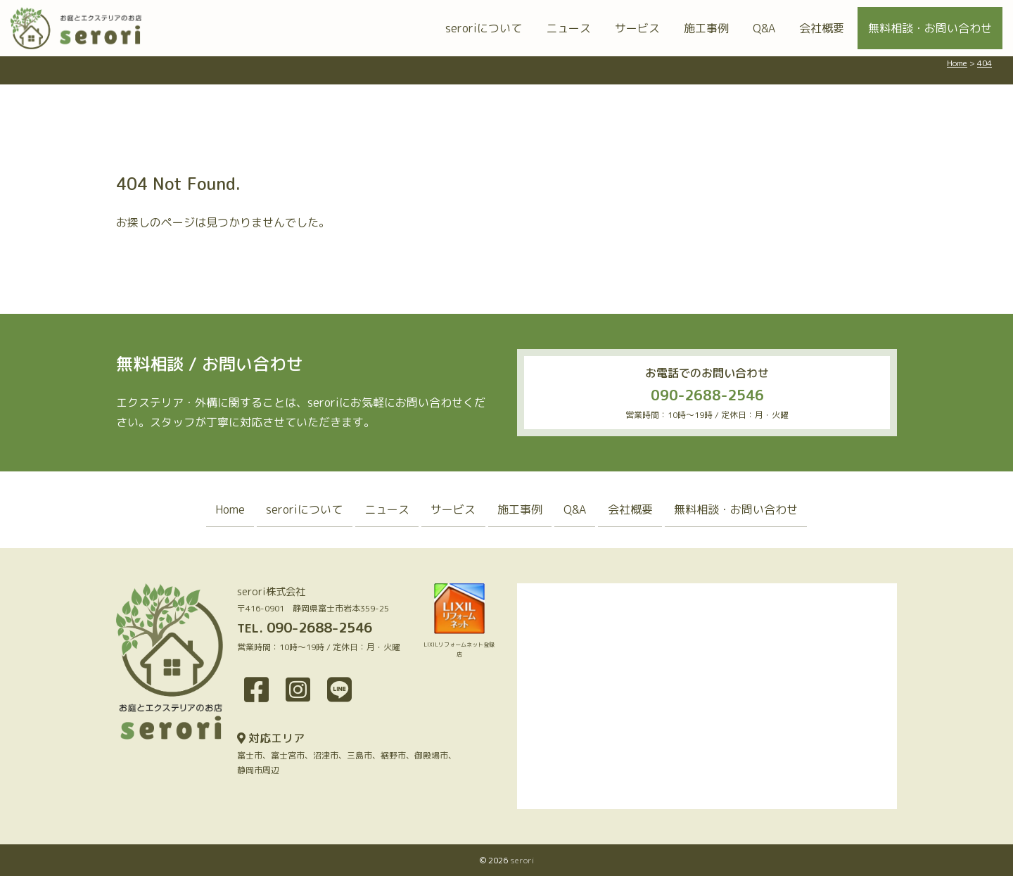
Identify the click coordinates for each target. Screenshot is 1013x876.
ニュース (568, 28)
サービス (637, 28)
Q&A (764, 28)
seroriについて (483, 28)
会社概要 (821, 28)
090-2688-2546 (707, 395)
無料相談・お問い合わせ (930, 28)
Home (221, 509)
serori (522, 860)
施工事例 (706, 28)
